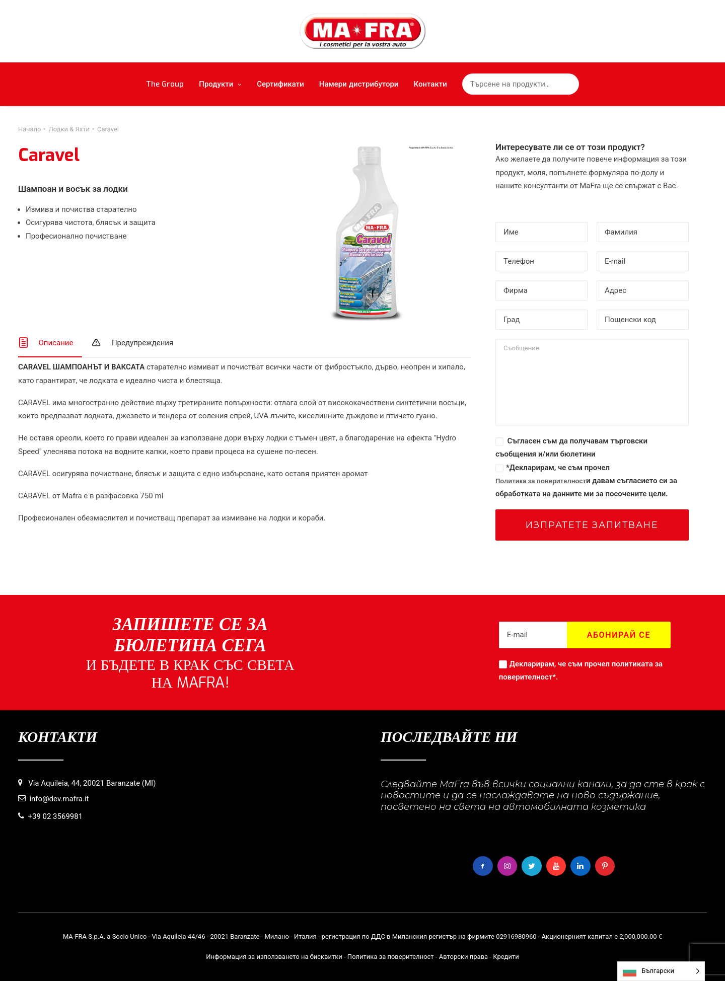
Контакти (430, 84)
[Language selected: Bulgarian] (661, 971)
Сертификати (280, 84)
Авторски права (463, 956)
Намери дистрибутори (359, 84)
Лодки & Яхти (69, 129)
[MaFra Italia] (363, 31)
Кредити (506, 956)
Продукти (220, 84)
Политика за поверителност (540, 481)
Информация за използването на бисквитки (274, 956)
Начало (29, 129)
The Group (165, 84)
